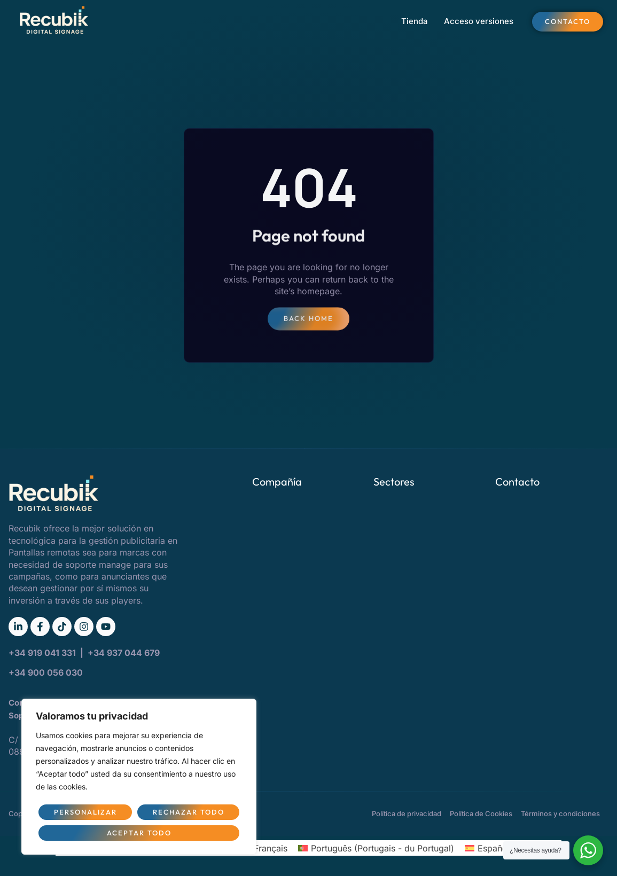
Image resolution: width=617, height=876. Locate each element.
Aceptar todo (139, 832)
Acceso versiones (478, 21)
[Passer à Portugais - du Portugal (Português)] (376, 848)
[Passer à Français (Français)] (263, 848)
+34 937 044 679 (124, 652)
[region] (138, 777)
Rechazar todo (188, 812)
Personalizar (85, 812)
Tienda (414, 21)
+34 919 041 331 (43, 652)
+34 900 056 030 (46, 672)
